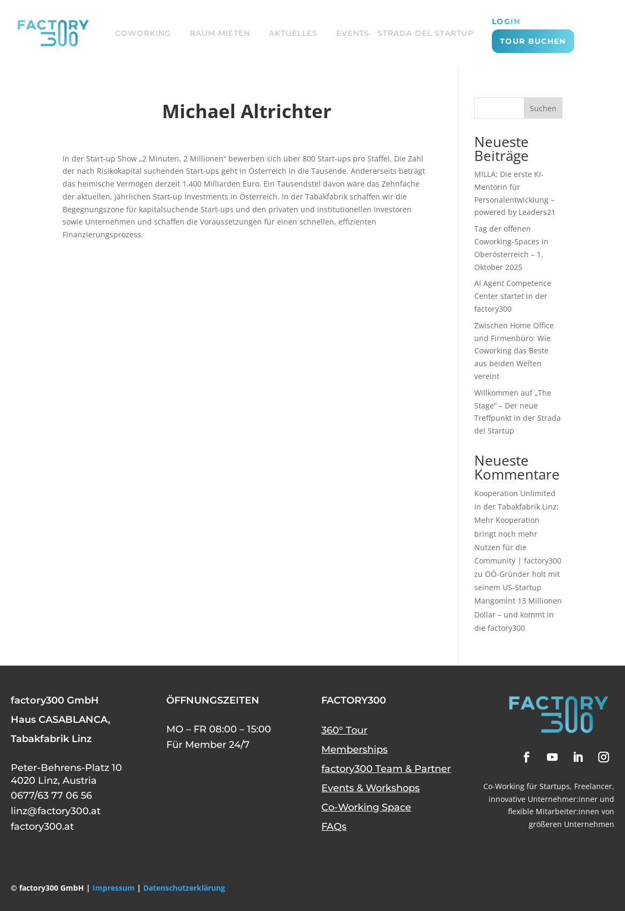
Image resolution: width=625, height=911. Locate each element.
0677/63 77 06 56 (51, 795)
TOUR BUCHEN (533, 41)
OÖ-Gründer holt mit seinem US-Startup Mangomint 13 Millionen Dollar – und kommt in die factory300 (518, 601)
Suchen (543, 108)
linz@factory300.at (56, 811)
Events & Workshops (370, 788)
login (506, 22)
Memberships (354, 749)
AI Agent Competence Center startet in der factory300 (512, 296)
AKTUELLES (293, 33)
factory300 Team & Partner (386, 769)
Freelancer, (594, 786)
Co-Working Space (366, 807)
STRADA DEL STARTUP (425, 33)
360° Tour (344, 730)
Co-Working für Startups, (527, 786)
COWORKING (143, 33)
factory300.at (42, 826)
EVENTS (352, 33)
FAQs (333, 826)
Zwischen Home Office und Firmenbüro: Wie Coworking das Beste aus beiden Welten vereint (514, 350)
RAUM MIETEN (220, 33)
